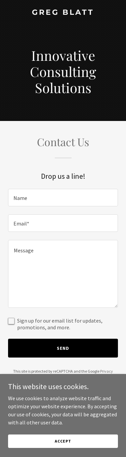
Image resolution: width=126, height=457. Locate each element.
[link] (63, 12)
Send (63, 348)
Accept (63, 441)
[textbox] (63, 197)
